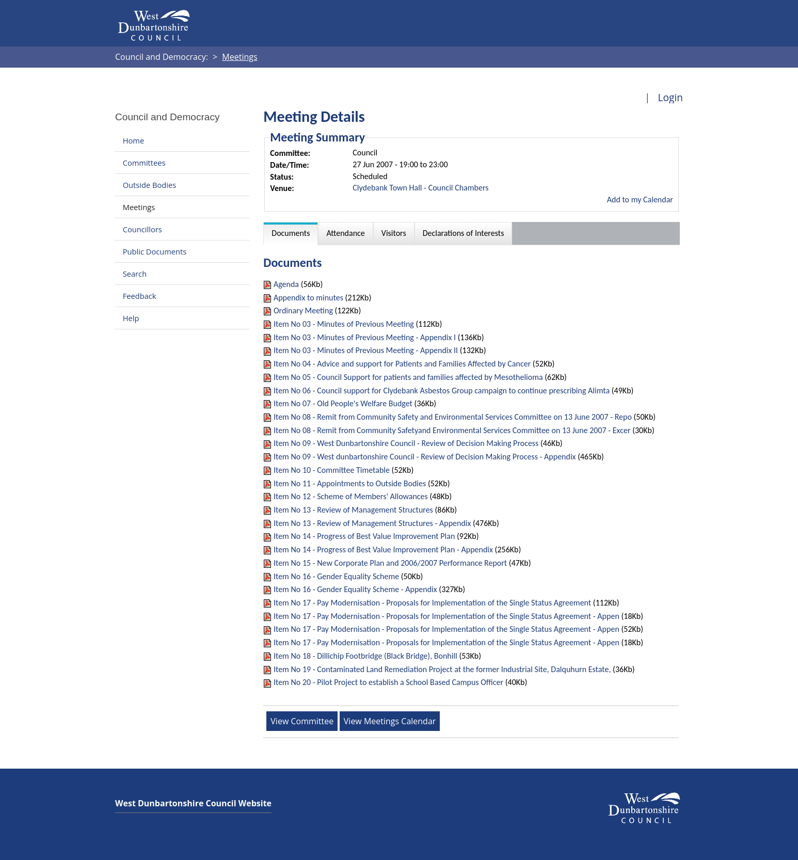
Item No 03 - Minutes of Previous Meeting (344, 324)
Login (670, 97)
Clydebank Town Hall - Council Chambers (420, 188)
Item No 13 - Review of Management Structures (353, 510)
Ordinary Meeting (303, 310)
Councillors (142, 229)
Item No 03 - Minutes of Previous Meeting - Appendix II (366, 350)
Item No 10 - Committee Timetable (332, 470)
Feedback (139, 296)
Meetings (139, 207)
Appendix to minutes (308, 297)
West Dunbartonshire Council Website (193, 803)
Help (131, 318)
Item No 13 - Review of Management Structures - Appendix (373, 523)
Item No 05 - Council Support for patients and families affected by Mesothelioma (408, 377)
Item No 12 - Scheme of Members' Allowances (351, 496)
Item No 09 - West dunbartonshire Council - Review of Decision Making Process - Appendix (425, 456)
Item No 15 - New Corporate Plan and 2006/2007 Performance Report (390, 563)
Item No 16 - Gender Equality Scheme (336, 576)
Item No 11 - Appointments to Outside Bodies (351, 483)
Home (133, 140)
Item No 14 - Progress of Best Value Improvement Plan (364, 536)
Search (135, 273)
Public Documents (155, 251)
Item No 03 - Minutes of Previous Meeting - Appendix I (365, 337)
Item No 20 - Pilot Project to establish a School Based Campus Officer (388, 682)
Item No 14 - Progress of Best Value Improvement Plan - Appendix (383, 549)
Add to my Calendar (640, 199)
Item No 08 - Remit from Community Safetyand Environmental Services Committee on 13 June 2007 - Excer (452, 430)
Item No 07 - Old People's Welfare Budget (343, 403)
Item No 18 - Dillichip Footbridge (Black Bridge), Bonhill (365, 656)
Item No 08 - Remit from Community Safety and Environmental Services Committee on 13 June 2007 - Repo (453, 417)
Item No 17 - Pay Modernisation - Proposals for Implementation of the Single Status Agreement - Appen (446, 616)
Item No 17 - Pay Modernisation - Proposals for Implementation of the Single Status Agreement (432, 603)
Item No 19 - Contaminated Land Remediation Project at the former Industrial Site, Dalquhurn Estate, (442, 669)
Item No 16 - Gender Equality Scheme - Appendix (355, 589)
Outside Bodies (150, 185)
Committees (144, 162)
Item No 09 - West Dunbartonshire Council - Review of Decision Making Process (406, 443)
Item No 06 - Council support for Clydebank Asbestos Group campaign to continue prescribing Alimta (442, 390)
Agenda (286, 284)
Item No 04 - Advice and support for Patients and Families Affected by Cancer (402, 364)
